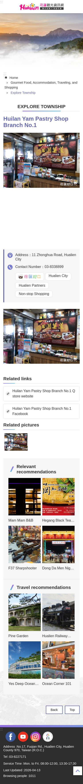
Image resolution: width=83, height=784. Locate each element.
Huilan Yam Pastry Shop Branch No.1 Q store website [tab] (43, 393)
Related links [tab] (17, 378)
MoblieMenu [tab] (6, 6)
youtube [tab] (23, 737)
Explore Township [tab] (23, 92)
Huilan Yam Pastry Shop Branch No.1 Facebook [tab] (41, 411)
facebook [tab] (11, 737)
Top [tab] (72, 710)
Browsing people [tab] (15, 776)
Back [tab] (54, 710)
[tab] (16, 442)
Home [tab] (14, 77)
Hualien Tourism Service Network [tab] (41, 6)
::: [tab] (1, 2)
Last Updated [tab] (12, 770)
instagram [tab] (35, 737)
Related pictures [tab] (21, 424)
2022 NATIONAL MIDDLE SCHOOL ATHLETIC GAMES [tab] (48, 737)
